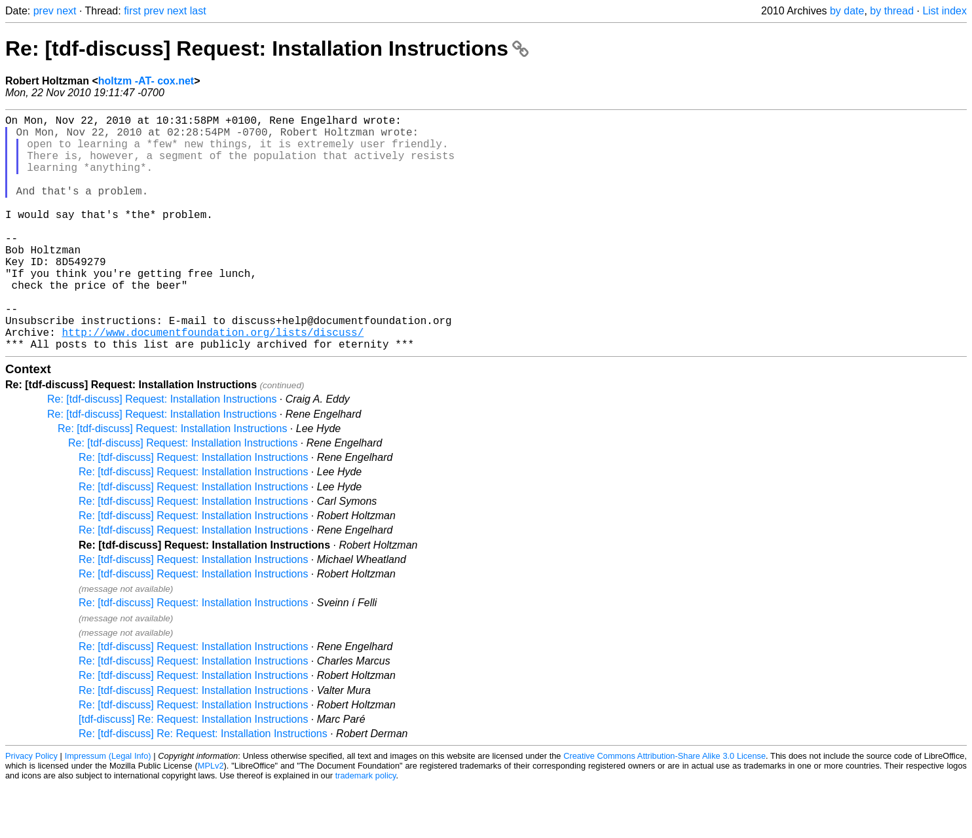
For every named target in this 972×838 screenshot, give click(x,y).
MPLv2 (211, 818)
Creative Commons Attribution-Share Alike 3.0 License (664, 808)
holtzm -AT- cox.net (146, 80)
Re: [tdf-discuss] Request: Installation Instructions (267, 48)
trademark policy (365, 828)
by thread (892, 10)
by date (847, 10)
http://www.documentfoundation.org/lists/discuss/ (213, 381)
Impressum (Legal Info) (108, 808)
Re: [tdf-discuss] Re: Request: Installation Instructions (203, 786)
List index (944, 10)
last (198, 10)
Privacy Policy (31, 808)
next (66, 10)
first (132, 10)
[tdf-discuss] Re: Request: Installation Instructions (193, 771)
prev (43, 10)
